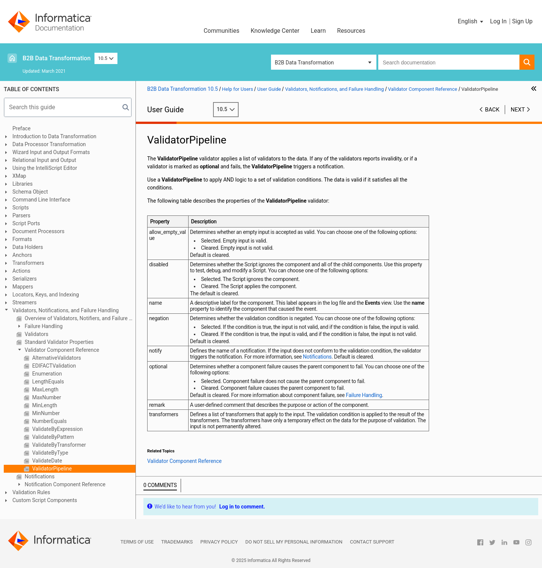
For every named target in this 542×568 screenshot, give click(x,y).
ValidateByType (49, 453)
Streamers (24, 302)
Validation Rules (31, 492)
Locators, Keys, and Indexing (45, 295)
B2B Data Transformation (57, 58)
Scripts (20, 208)
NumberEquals (49, 421)
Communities (221, 30)
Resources (351, 30)
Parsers (21, 215)
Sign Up (522, 21)
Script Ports (26, 223)
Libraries (22, 184)
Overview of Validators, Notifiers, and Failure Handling (79, 318)
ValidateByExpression (57, 429)
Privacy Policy (219, 542)
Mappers (22, 287)
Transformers (28, 263)
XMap (19, 176)
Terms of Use (137, 542)
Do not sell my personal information (294, 542)
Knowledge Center (275, 30)
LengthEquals (47, 382)
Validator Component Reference (61, 350)
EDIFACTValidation (53, 366)
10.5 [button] (106, 58)
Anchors (22, 255)
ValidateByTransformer (58, 445)
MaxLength (44, 389)
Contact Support (372, 542)
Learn (318, 30)
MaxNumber (46, 397)
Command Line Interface (41, 200)
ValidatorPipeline (51, 469)
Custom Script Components (44, 500)
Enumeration (46, 374)
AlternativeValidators (56, 358)
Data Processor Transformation (49, 144)
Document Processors (38, 231)
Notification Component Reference (64, 484)
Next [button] (518, 109)
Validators (35, 334)
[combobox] (448, 62)
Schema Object (30, 192)
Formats (22, 239)
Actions (21, 271)
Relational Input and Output (44, 160)
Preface (21, 128)
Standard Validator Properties (58, 342)
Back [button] (492, 109)
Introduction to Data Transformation (54, 136)
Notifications (39, 476)
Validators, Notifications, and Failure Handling (65, 310)
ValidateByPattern (52, 437)
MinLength (44, 405)
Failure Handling (42, 326)
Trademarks (177, 542)
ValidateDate (46, 461)
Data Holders (27, 247)
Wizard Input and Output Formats (51, 152)
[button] (471, 21)
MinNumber (45, 413)
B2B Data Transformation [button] (304, 63)
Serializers (24, 279)
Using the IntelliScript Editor (44, 168)
